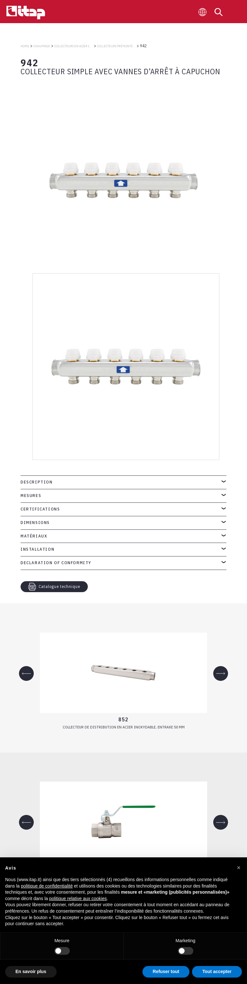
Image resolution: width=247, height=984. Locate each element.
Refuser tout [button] (166, 971)
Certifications (40, 509)
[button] (238, 867)
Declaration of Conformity (56, 562)
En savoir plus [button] (30, 971)
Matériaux (34, 536)
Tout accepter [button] (217, 971)
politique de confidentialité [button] (47, 886)
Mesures (31, 495)
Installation (37, 549)
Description (37, 482)
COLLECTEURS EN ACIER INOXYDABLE (73, 46)
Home (25, 46)
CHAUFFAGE (41, 46)
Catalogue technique (54, 587)
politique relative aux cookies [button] (78, 898)
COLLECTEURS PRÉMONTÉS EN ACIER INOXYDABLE (116, 46)
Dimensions (35, 522)
